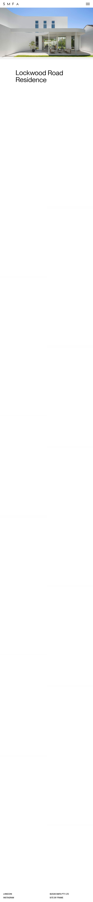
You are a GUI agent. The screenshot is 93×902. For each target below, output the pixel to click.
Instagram (8, 898)
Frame (60, 898)
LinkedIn (7, 894)
